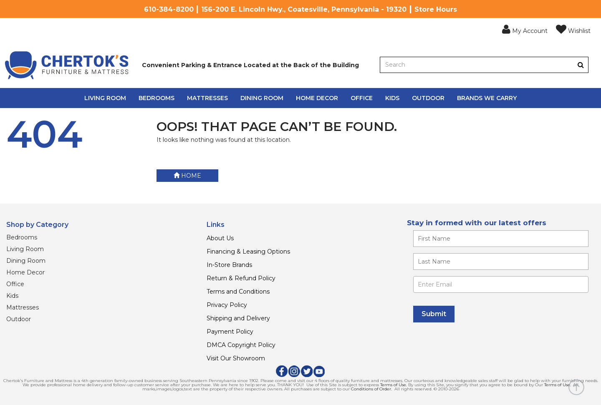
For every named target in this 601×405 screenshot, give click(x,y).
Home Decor (317, 98)
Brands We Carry (487, 98)
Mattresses (207, 98)
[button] (525, 29)
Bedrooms (156, 98)
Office (362, 98)
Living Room (105, 98)
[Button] (580, 65)
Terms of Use (393, 384)
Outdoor (428, 98)
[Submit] (434, 314)
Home (187, 175)
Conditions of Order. (371, 389)
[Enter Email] (500, 284)
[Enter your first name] (500, 238)
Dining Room (261, 98)
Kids (392, 98)
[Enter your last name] (500, 261)
